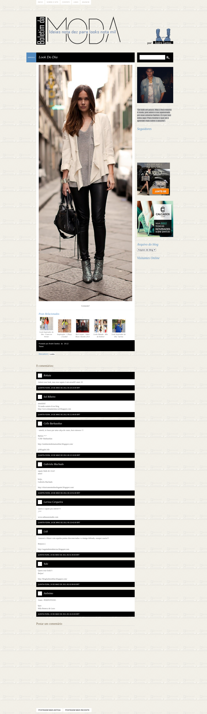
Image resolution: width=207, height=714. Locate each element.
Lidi (46, 531)
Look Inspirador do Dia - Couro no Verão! (46, 327)
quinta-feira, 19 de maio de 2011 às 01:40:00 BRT (59, 555)
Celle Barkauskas (53, 423)
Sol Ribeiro (49, 396)
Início (40, 2)
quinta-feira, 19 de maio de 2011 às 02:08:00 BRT (59, 584)
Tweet (41, 346)
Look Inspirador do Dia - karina (119, 328)
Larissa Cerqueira (53, 502)
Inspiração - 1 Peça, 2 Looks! (64, 328)
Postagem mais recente (77, 710)
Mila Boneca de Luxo (46, 608)
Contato (66, 2)
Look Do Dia (48, 57)
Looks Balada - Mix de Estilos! (100, 328)
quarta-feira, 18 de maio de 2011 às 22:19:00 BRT (59, 455)
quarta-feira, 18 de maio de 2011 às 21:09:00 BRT (59, 415)
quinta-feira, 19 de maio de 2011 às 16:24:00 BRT (59, 614)
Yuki (46, 563)
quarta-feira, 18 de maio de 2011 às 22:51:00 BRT (59, 493)
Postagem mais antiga (49, 710)
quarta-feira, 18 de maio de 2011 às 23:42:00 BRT (59, 522)
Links (75, 2)
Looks (52, 354)
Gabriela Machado (54, 464)
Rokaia (47, 375)
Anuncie (85, 2)
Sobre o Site (52, 2)
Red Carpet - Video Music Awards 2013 (82, 328)
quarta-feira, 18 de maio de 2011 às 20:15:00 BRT (59, 388)
